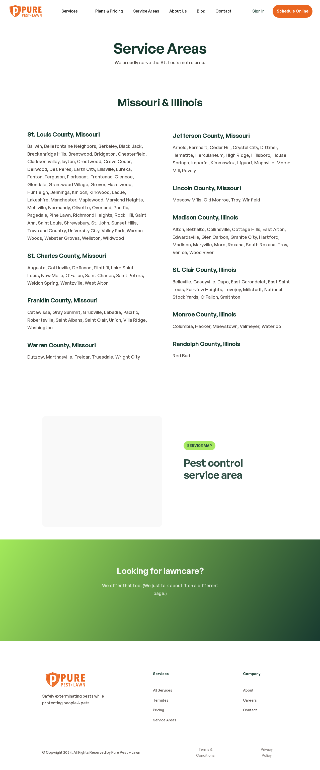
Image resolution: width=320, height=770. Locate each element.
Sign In (258, 11)
